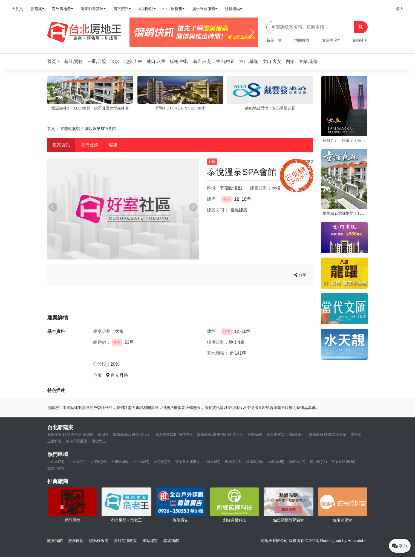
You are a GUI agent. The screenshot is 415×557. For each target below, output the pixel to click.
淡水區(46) (254, 462)
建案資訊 (61, 145)
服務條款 (75, 540)
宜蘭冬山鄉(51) (187, 462)
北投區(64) (77, 462)
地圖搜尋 (302, 40)
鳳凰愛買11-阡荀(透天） (132, 434)
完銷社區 (360, 40)
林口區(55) (162, 462)
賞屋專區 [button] (330, 40)
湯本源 (356, 434)
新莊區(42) (297, 462)
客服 (113, 145)
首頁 (51, 128)
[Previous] (136, 32)
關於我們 (55, 540)
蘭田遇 (103, 434)
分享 (300, 275)
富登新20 (254, 434)
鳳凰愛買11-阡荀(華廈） (286, 434)
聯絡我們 (171, 540)
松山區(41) (318, 462)
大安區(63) (98, 462)
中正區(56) (140, 462)
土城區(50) (211, 462)
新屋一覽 (274, 40)
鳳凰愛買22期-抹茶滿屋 (174, 434)
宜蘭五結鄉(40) (343, 462)
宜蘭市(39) (55, 468)
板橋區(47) (233, 462)
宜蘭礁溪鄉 (70, 128)
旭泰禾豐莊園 (76, 441)
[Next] (251, 32)
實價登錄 (89, 145)
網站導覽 (150, 540)
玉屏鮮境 (54, 441)
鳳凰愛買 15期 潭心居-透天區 (220, 434)
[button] (55, 61)
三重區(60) (119, 462)
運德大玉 (99, 441)
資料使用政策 (125, 540)
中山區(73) (55, 462)
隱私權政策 (98, 540)
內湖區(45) (275, 462)
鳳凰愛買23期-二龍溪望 (327, 434)
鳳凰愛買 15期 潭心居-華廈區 (70, 434)
